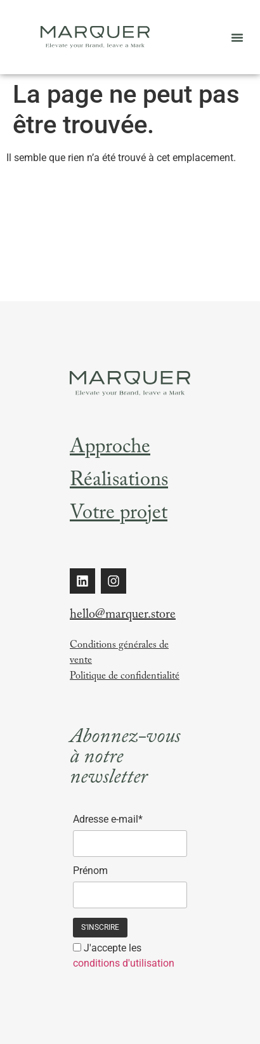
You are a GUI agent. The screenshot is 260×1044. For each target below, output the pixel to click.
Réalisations (119, 482)
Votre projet (118, 515)
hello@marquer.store (123, 616)
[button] (237, 37)
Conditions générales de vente (119, 653)
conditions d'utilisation (123, 963)
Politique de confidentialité (124, 677)
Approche (110, 449)
